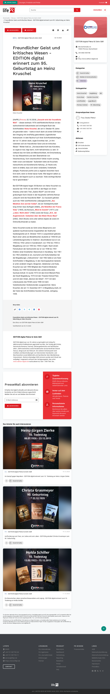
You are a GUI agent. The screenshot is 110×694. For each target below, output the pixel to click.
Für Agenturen (43, 652)
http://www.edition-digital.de (88, 59)
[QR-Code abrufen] (58, 30)
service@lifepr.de (26, 623)
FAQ (57, 669)
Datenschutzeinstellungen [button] (101, 655)
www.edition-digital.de (21, 361)
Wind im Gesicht (41, 210)
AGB (93, 649)
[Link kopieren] (15, 309)
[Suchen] (77, 10)
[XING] (102, 671)
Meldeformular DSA (98, 658)
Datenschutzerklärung (99, 652)
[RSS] (97, 671)
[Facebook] (92, 671)
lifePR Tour (10, 2)
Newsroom (60, 649)
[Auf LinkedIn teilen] (34, 309)
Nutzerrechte (96, 661)
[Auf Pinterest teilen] (39, 309)
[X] (100, 671)
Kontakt (29, 30)
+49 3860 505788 (84, 53)
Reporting (59, 658)
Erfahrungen (43, 658)
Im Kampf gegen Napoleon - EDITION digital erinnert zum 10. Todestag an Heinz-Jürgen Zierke (37, 476)
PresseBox (95, 666)
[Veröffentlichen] (103, 628)
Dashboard (60, 652)
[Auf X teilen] (25, 309)
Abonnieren (13, 30)
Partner (41, 661)
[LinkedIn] (95, 671)
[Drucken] (53, 30)
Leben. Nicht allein (21, 213)
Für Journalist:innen (45, 655)
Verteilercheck (61, 666)
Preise (58, 664)
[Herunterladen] (63, 30)
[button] (37, 97)
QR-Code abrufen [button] (84, 145)
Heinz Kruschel (30, 129)
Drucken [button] (81, 142)
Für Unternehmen (45, 649)
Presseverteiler (79, 649)
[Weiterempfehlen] (68, 30)
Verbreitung (60, 655)
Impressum (96, 664)
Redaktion (59, 661)
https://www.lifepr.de (12, 661)
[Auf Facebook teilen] (20, 309)
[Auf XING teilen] (29, 309)
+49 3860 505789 (85, 128)
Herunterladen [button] (83, 148)
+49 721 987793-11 (12, 655)
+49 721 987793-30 (12, 652)
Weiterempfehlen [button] (84, 151)
